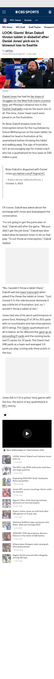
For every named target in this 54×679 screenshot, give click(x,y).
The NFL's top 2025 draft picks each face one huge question (32, 468)
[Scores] (28, 20)
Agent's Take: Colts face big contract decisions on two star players (30, 501)
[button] (36, 20)
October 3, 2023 (14, 183)
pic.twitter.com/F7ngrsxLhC (29, 173)
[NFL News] (15, 20)
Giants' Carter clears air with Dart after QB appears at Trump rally (30, 512)
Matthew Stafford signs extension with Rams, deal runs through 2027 (31, 523)
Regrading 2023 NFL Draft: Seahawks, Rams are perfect (30, 479)
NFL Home (7, 27)
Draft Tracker (35, 27)
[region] (27, 434)
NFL (4, 406)
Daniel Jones (9, 96)
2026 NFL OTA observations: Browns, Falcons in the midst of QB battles (30, 534)
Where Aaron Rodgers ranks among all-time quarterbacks (31, 545)
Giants (25, 327)
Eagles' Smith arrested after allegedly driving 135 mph (30, 556)
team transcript (29, 292)
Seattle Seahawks (12, 109)
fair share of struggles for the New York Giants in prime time (26, 101)
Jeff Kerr (9, 51)
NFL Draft (20, 27)
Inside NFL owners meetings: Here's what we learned (32, 490)
